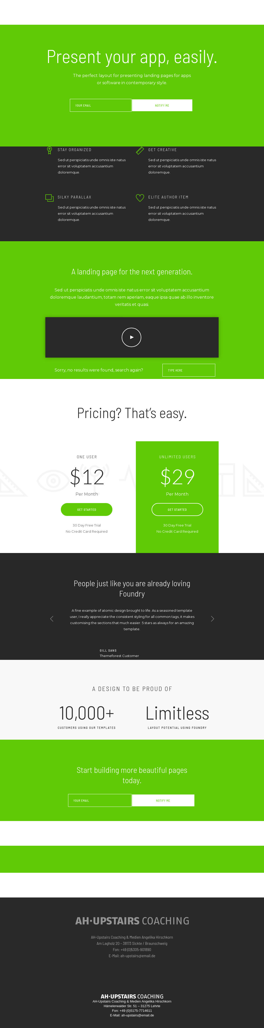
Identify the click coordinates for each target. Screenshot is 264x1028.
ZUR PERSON (171, 6)
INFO (213, 6)
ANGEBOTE (146, 6)
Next (212, 619)
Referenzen (195, 6)
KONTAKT (247, 7)
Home (129, 6)
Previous (52, 619)
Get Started (86, 509)
